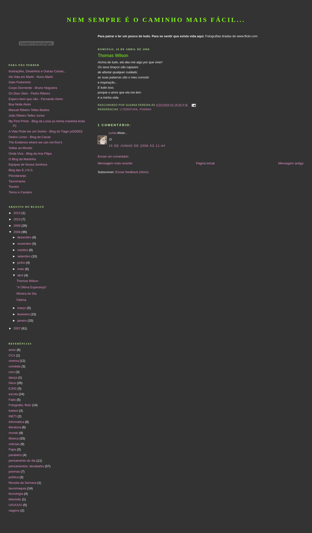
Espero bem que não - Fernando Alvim (36, 99)
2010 (17, 219)
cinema (14, 361)
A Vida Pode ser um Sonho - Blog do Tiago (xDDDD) (45, 131)
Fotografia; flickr (20, 405)
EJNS (13, 388)
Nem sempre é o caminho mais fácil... (156, 19)
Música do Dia (27, 293)
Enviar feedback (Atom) (132, 172)
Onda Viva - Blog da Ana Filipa (30, 153)
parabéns (15, 455)
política (14, 477)
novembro (24, 243)
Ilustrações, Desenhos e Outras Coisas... (37, 71)
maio (21, 269)
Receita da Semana (22, 483)
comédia (14, 366)
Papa (12, 449)
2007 (17, 328)
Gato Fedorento (20, 82)
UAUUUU (15, 505)
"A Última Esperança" (32, 287)
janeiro (22, 320)
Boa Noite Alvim (20, 104)
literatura (129, 109)
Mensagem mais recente (115, 163)
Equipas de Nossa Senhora (28, 164)
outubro (23, 250)
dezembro (24, 237)
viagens (14, 510)
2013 (17, 213)
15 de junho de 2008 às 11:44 (137, 146)
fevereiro (23, 314)
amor (12, 350)
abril (20, 275)
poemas (146, 109)
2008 (17, 232)
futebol (13, 410)
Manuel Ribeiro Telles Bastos (29, 110)
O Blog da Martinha (22, 159)
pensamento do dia (22, 460)
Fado (12, 400)
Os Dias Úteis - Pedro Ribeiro (29, 93)
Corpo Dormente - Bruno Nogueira (33, 88)
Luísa (113, 133)
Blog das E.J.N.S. (21, 170)
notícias (14, 444)
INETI (13, 416)
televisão (15, 499)
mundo (13, 433)
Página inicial (205, 163)
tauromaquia (17, 488)
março (22, 308)
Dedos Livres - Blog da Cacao (30, 137)
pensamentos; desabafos (26, 466)
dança (13, 377)
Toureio (14, 186)
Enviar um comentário (113, 156)
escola (13, 394)
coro (12, 372)
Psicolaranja (17, 176)
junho (21, 262)
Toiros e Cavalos (20, 192)
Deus (12, 383)
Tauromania (17, 181)
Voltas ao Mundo (20, 148)
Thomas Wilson (28, 281)
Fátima (21, 300)
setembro (24, 256)
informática (16, 422)
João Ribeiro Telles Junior (27, 115)
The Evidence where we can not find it (35, 142)
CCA (12, 355)
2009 (17, 225)
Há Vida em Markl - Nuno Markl (31, 77)
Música (14, 438)
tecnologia (16, 494)
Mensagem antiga (290, 163)
